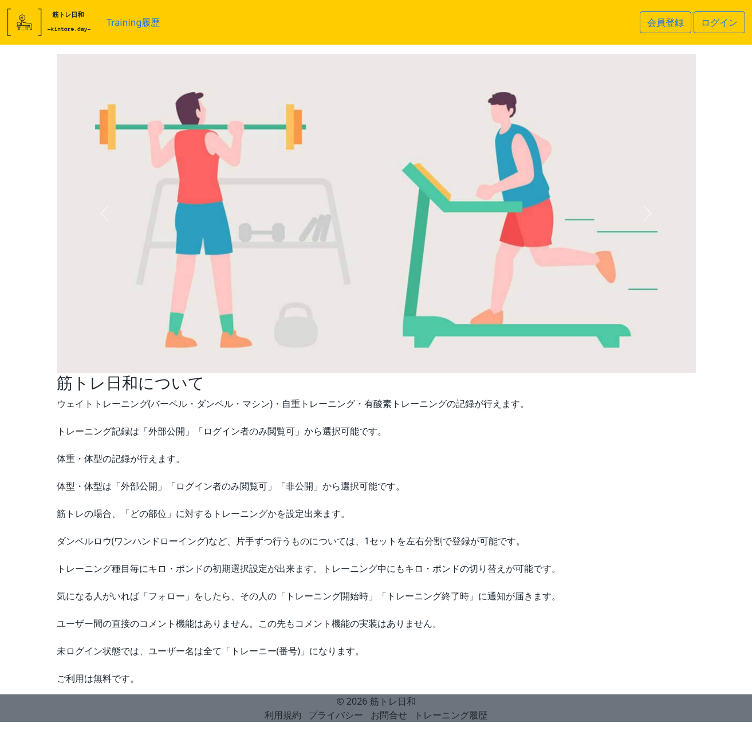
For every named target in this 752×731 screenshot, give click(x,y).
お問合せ (389, 715)
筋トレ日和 (393, 701)
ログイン (719, 22)
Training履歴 (133, 22)
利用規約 (283, 715)
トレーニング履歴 (450, 715)
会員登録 (665, 22)
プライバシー (335, 715)
